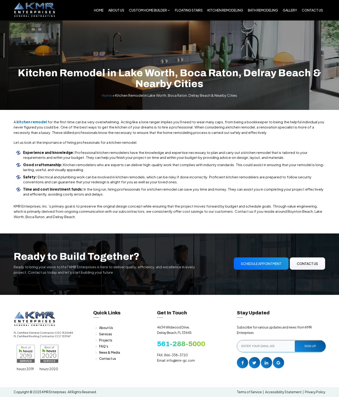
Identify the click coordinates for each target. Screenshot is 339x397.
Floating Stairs (189, 10)
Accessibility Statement (283, 392)
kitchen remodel (31, 122)
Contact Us (312, 10)
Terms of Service (249, 392)
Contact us (107, 359)
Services (105, 334)
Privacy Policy (315, 392)
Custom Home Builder (148, 10)
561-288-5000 (181, 344)
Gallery (290, 10)
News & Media (109, 352)
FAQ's (103, 346)
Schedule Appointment (261, 263)
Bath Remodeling (263, 10)
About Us (116, 10)
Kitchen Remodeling (225, 10)
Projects (105, 340)
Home (99, 10)
